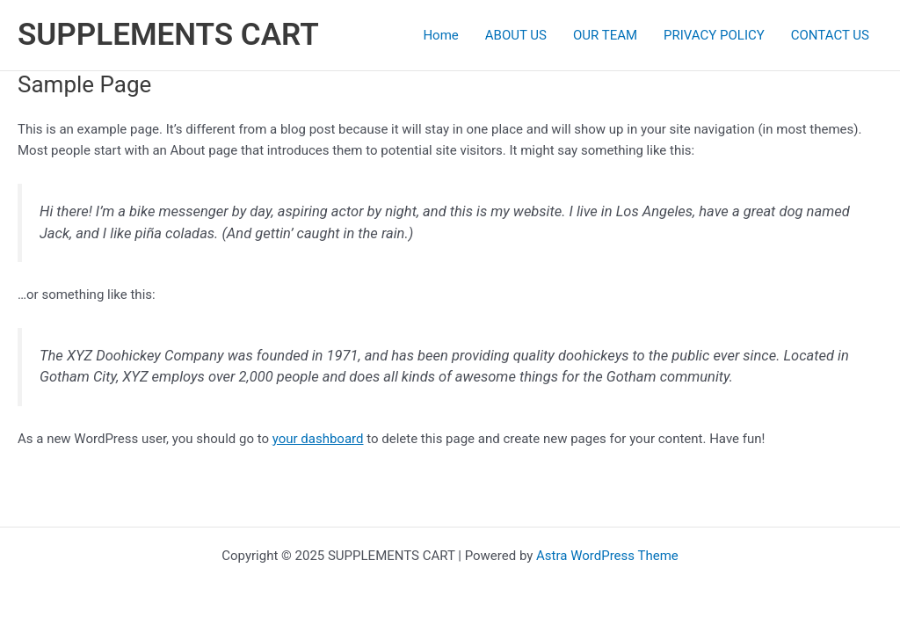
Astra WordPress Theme (607, 556)
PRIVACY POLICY (714, 35)
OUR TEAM (605, 35)
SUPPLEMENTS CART (168, 35)
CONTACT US (830, 35)
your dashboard (318, 439)
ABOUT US (516, 35)
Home (440, 35)
